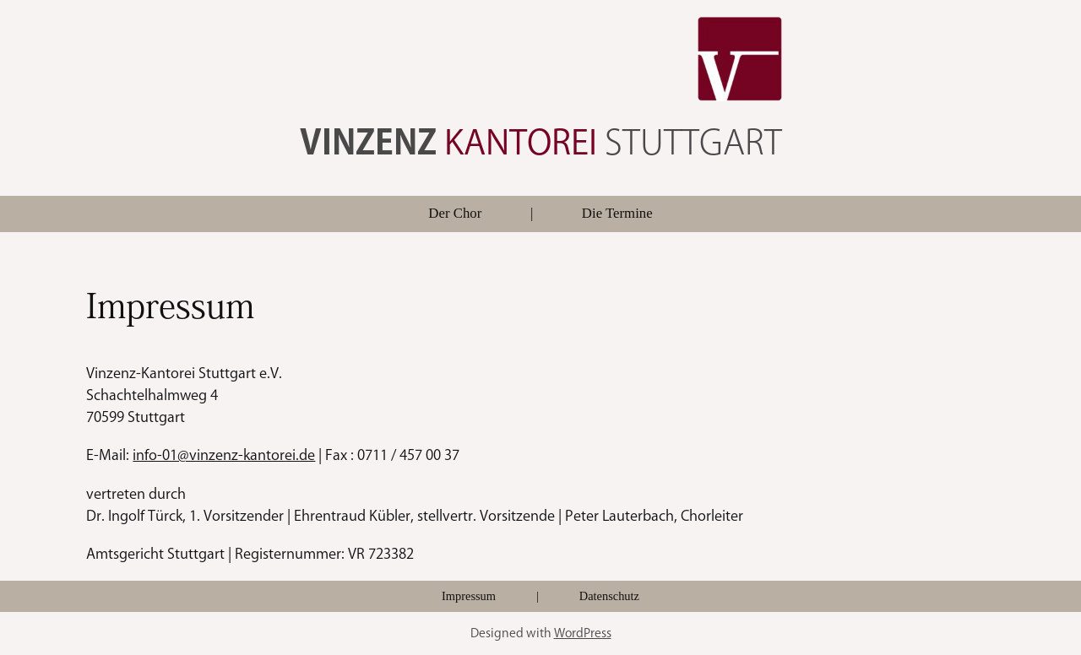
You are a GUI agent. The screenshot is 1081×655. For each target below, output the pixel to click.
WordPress (582, 632)
